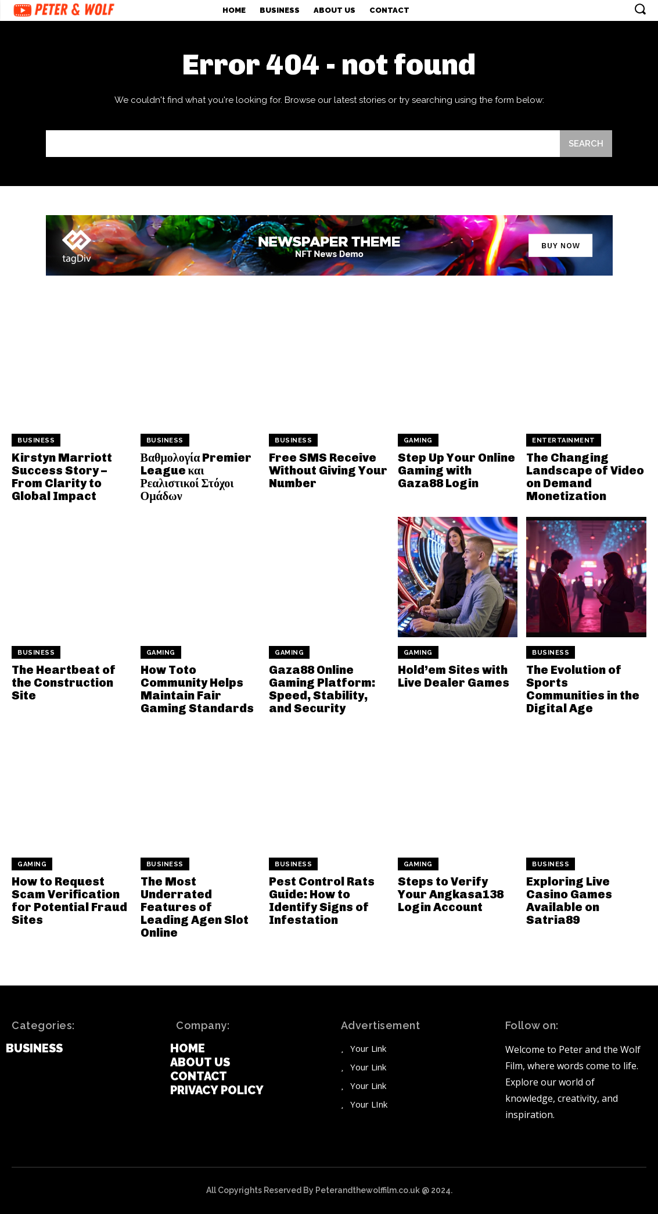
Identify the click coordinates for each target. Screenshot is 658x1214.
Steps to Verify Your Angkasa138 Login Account (451, 894)
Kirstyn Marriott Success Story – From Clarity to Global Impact (62, 477)
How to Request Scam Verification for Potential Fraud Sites (69, 900)
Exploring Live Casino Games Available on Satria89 (569, 900)
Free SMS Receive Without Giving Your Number (328, 470)
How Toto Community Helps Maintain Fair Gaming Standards (197, 689)
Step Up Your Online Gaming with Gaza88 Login (456, 470)
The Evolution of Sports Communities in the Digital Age (582, 689)
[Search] (586, 143)
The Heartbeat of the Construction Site (64, 682)
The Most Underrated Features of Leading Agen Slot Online (195, 907)
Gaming (418, 440)
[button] (640, 8)
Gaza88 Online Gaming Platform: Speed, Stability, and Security (322, 689)
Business (36, 440)
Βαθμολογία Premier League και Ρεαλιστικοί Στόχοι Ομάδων (196, 477)
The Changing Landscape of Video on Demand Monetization (585, 477)
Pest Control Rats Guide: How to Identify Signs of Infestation (322, 900)
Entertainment (563, 440)
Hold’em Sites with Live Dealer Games (453, 676)
